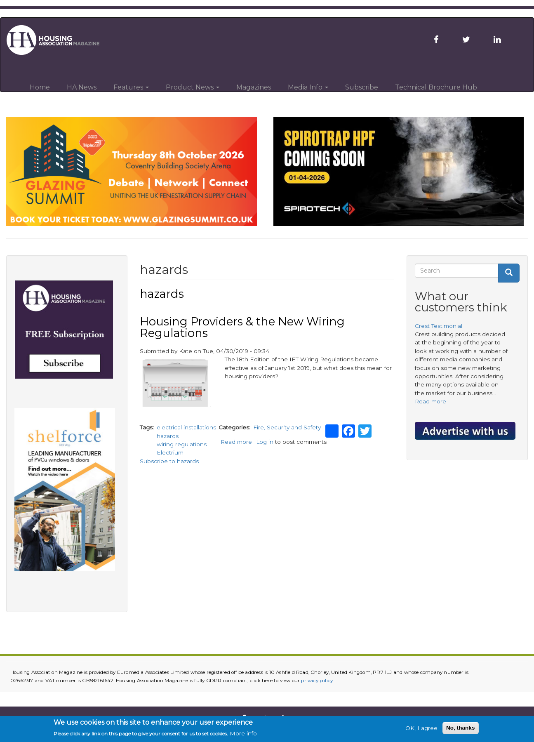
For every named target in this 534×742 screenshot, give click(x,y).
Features (131, 87)
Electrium (170, 452)
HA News (81, 87)
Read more (236, 441)
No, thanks (460, 729)
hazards (168, 436)
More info (243, 734)
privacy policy (317, 680)
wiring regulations (182, 444)
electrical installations (186, 427)
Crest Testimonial (438, 326)
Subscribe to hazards (169, 461)
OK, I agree (421, 729)
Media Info (308, 87)
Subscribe (361, 87)
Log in (264, 441)
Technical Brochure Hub (436, 87)
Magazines (253, 87)
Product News (192, 87)
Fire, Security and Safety (287, 427)
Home (40, 87)
